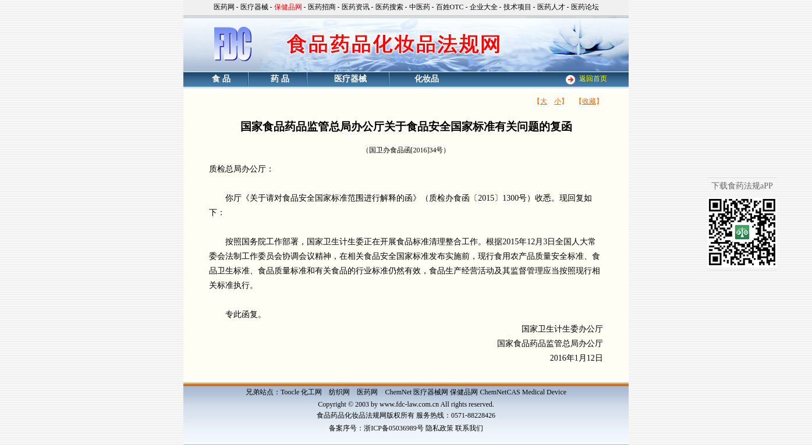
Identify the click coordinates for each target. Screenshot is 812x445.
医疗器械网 (430, 392)
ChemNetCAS (500, 392)
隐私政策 (439, 428)
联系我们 (469, 428)
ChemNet (398, 392)
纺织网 (339, 392)
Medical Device (544, 392)
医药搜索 (389, 7)
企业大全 (484, 7)
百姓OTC (450, 7)
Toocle (290, 392)
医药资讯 (356, 7)
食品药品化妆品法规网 (352, 415)
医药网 (224, 7)
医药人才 (551, 7)
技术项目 (517, 7)
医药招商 (322, 7)
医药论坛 (585, 7)
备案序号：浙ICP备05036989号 (376, 428)
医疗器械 (254, 7)
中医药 (419, 7)
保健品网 (464, 392)
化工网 (311, 392)
